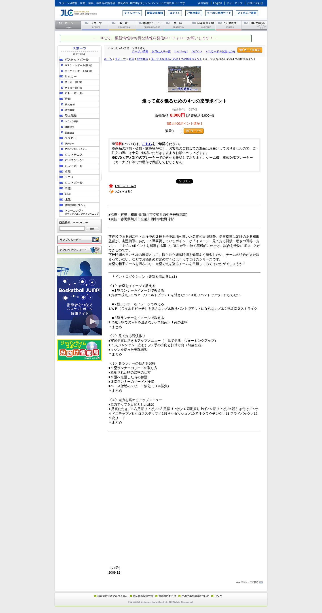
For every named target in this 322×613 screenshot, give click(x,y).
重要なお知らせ (164, 596)
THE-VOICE (254, 25)
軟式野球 (142, 59)
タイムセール (132, 13)
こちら (147, 144)
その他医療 (229, 25)
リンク (216, 596)
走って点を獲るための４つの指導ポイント (176, 59)
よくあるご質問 (246, 13)
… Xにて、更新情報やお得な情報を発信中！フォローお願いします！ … (155, 38)
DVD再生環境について (194, 596)
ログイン (174, 13)
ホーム (68, 25)
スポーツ (95, 25)
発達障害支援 (203, 25)
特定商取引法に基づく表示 (111, 596)
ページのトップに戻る (161, 582)
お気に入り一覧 (161, 51)
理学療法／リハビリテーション (149, 25)
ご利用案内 (193, 13)
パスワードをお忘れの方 (220, 51)
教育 (122, 25)
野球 (131, 59)
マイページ (181, 51)
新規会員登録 (155, 13)
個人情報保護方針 (141, 596)
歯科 (176, 25)
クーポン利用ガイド (219, 13)
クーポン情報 (140, 51)
